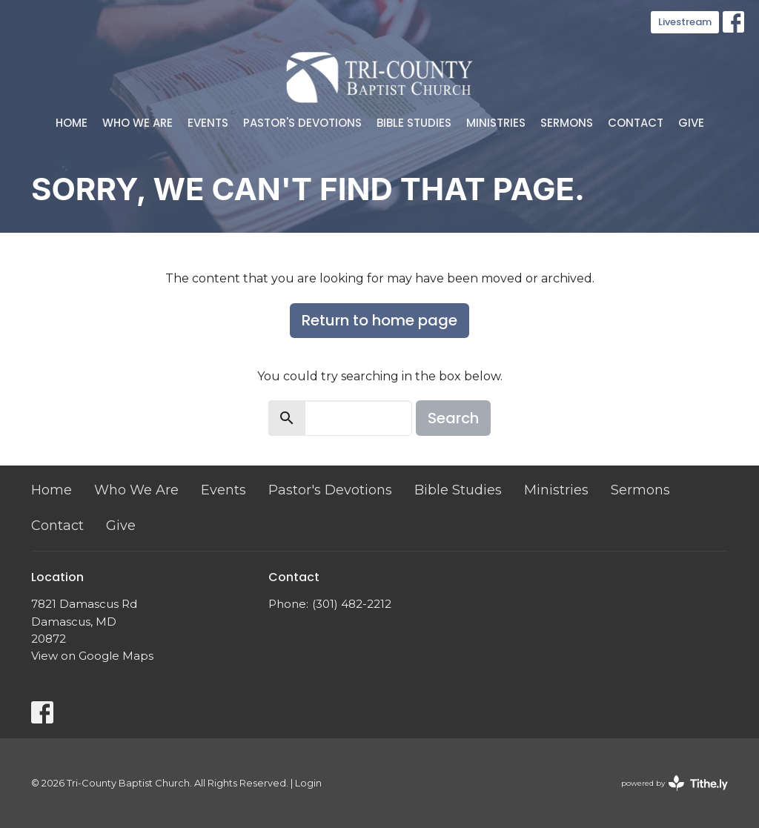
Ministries (496, 122)
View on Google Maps (92, 656)
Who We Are (137, 122)
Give (691, 122)
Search (453, 418)
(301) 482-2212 (351, 604)
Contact (635, 122)
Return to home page (379, 320)
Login (308, 783)
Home (71, 122)
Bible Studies (414, 122)
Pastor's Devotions (302, 122)
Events (208, 122)
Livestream (685, 22)
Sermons (566, 122)
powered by (674, 783)
